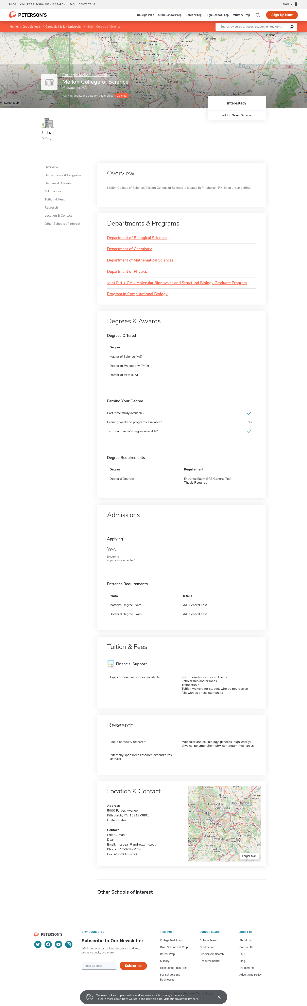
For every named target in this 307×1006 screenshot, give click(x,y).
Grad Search (207, 947)
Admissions (53, 191)
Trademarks (246, 967)
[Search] (258, 15)
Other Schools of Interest (62, 223)
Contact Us (246, 947)
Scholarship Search (212, 954)
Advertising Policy (250, 974)
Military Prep (241, 15)
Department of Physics (127, 271)
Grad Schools (31, 27)
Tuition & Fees (55, 199)
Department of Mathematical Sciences (140, 260)
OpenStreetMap (280, 34)
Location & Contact (58, 215)
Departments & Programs (63, 175)
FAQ (72, 4)
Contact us (87, 4)
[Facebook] (48, 944)
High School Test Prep (173, 967)
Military (164, 961)
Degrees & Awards (58, 183)
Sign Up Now (282, 15)
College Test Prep (171, 940)
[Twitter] (37, 944)
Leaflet (258, 34)
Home (14, 27)
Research (51, 207)
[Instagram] (68, 944)
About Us (245, 940)
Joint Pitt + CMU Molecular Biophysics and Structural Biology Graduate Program (177, 283)
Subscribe (133, 966)
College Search (209, 940)
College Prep (145, 15)
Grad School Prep (170, 15)
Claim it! (121, 96)
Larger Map (11, 102)
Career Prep (194, 15)
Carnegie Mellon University (63, 27)
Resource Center (210, 961)
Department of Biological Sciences (137, 238)
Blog (12, 4)
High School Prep (217, 15)
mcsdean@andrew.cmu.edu (136, 844)
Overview (51, 167)
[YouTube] (58, 944)
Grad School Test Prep (174, 947)
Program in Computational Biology (137, 294)
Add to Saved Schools (237, 115)
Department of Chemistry (129, 249)
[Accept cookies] (216, 997)
